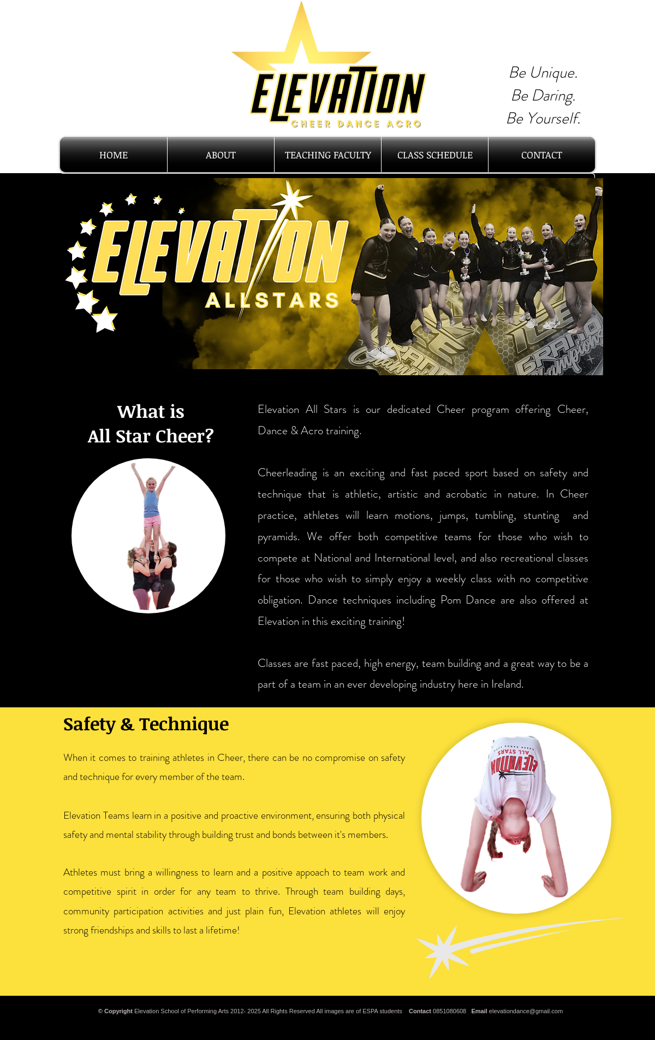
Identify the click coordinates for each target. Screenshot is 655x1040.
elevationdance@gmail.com (526, 1011)
